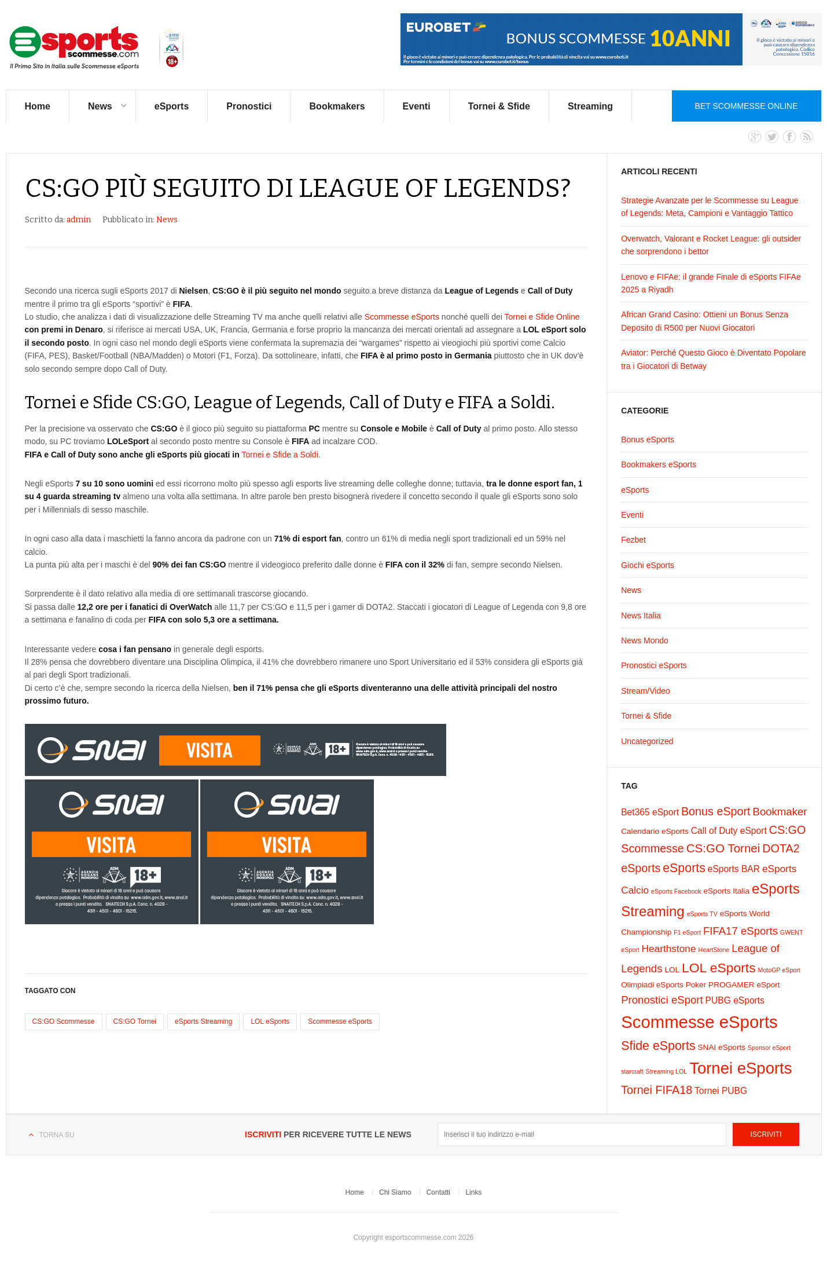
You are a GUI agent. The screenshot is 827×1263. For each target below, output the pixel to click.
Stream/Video (645, 690)
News (100, 106)
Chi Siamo (395, 1192)
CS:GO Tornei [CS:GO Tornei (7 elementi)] (723, 848)
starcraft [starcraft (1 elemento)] (632, 1071)
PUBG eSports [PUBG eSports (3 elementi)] (734, 1000)
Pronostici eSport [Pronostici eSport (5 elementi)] (662, 1000)
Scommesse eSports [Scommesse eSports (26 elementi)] (699, 1021)
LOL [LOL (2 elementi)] (671, 969)
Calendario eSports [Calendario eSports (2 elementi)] (655, 831)
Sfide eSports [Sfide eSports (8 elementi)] (658, 1046)
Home (37, 106)
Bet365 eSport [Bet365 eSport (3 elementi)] (650, 812)
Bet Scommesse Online (746, 106)
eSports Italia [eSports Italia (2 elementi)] (726, 891)
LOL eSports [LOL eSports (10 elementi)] (719, 967)
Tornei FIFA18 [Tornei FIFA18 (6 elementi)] (656, 1089)
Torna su (57, 1135)
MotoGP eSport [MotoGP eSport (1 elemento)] (779, 970)
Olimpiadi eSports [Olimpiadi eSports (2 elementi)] (652, 984)
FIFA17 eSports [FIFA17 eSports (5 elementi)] (740, 931)
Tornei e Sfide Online (542, 316)
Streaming (590, 106)
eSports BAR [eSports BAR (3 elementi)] (734, 869)
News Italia (640, 615)
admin (79, 220)
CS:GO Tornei (134, 1021)
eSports (172, 106)
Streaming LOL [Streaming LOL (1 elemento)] (667, 1071)
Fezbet (633, 539)
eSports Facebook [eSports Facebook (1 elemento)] (676, 891)
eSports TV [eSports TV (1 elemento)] (702, 913)
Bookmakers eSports (658, 464)
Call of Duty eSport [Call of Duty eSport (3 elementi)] (729, 831)
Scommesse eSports (402, 316)
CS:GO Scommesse (63, 1021)
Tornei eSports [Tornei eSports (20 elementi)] (740, 1068)
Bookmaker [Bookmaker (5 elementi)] (779, 812)
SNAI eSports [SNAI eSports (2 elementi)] (722, 1047)
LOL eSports (270, 1021)
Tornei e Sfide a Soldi (279, 454)
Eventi (417, 106)
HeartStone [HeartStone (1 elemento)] (713, 949)
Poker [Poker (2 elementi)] (696, 984)
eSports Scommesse (97, 47)
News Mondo (644, 640)
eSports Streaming (203, 1021)
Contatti (438, 1192)
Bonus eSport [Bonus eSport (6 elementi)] (716, 811)
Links (473, 1192)
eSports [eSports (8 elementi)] (684, 868)
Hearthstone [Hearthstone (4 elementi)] (669, 948)
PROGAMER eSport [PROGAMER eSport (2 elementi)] (744, 984)
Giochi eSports (647, 565)
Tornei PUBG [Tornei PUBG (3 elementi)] (720, 1091)
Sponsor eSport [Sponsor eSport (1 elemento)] (769, 1047)
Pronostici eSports (654, 665)
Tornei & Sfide (499, 106)
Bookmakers (337, 106)
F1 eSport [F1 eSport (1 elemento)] (687, 932)
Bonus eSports (647, 439)
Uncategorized (647, 741)
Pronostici (248, 106)
